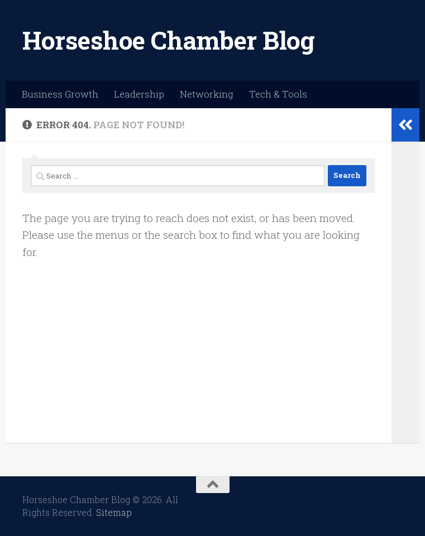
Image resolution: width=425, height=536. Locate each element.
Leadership (139, 94)
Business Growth (60, 94)
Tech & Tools (278, 94)
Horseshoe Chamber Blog (168, 39)
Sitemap (114, 512)
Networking (206, 94)
